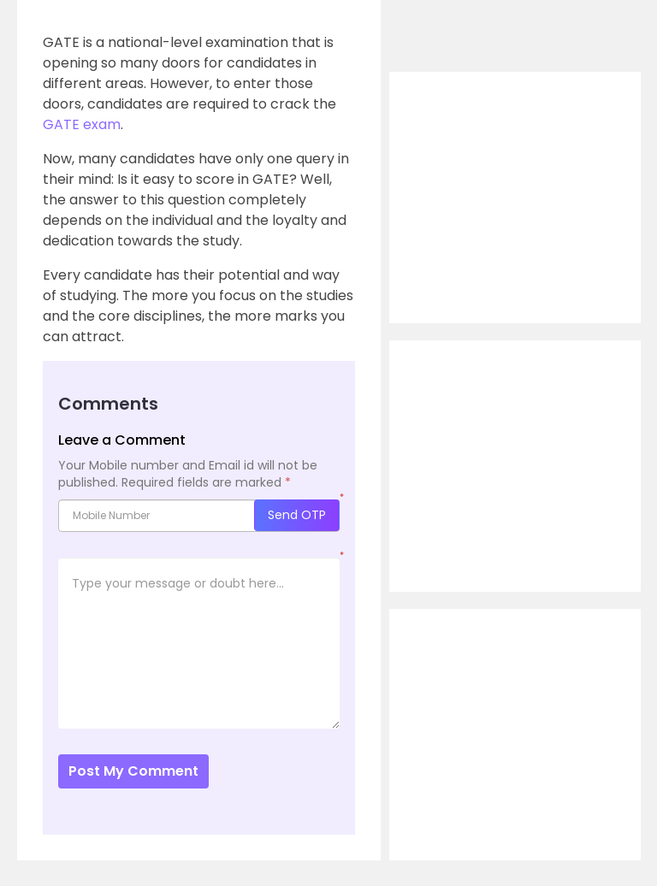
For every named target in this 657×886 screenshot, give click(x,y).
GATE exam (82, 124)
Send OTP (297, 514)
